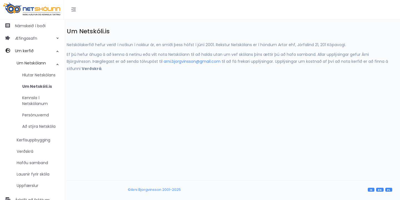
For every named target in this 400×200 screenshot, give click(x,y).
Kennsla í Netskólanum (35, 100)
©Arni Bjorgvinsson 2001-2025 (157, 189)
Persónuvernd (35, 115)
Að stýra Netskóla (39, 126)
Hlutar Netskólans (39, 75)
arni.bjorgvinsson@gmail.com (198, 61)
